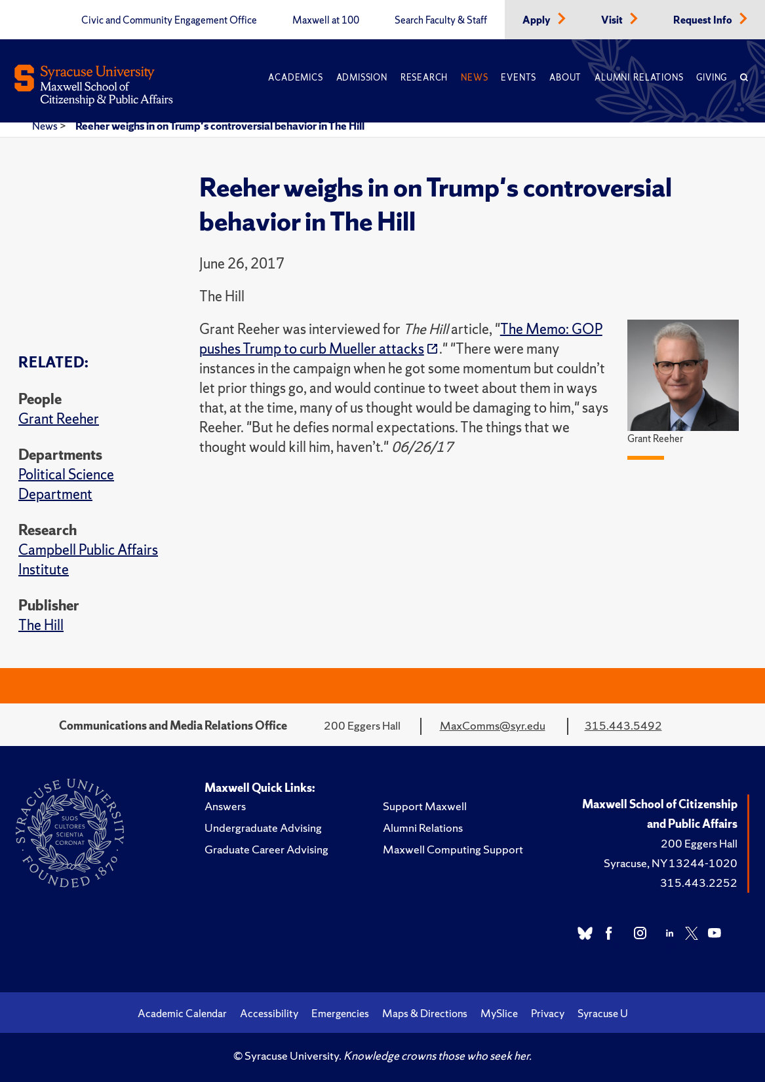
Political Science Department (66, 484)
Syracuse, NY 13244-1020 (670, 862)
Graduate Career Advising (266, 849)
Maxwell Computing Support (453, 849)
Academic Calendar (182, 1013)
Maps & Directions (424, 1013)
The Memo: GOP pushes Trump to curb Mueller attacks (400, 339)
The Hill (41, 625)
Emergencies (340, 1013)
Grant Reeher (58, 418)
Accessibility (269, 1013)
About (565, 77)
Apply (537, 20)
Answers (225, 805)
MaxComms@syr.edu (492, 725)
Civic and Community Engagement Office (169, 20)
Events (518, 77)
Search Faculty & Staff (441, 20)
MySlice (499, 1013)
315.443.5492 (623, 725)
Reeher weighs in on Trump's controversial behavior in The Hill (219, 126)
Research (424, 77)
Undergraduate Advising (263, 827)
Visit (613, 20)
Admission (361, 77)
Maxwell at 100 (325, 20)
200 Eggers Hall (699, 843)
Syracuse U (603, 1013)
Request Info (703, 20)
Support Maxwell (425, 805)
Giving (711, 77)
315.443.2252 (698, 882)
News (474, 77)
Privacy (547, 1013)
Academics (295, 77)
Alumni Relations (639, 77)
